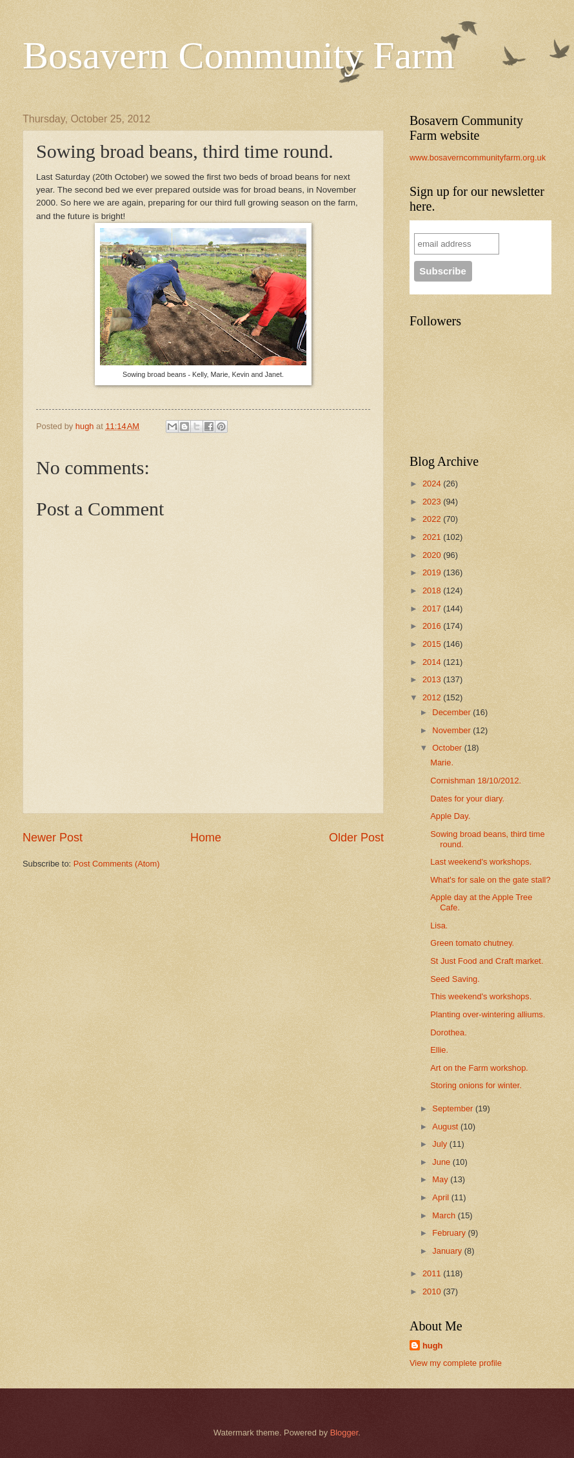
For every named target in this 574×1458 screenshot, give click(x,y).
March (444, 1215)
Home (205, 837)
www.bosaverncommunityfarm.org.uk (478, 157)
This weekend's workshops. (480, 996)
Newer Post (53, 837)
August (446, 1126)
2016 (432, 626)
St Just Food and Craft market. (486, 961)
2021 (432, 537)
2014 (432, 662)
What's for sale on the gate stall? (490, 880)
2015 (432, 644)
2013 (432, 679)
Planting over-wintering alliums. (487, 1014)
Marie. (441, 762)
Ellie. (439, 1050)
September (453, 1108)
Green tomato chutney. (472, 943)
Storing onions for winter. (476, 1085)
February (450, 1233)
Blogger (344, 1432)
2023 (432, 501)
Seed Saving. (455, 979)
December (452, 712)
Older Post (356, 837)
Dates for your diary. (467, 798)
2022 (432, 519)
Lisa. (439, 925)
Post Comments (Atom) (117, 863)
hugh (432, 1345)
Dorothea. (448, 1032)
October (448, 748)
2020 (432, 555)
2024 (432, 483)
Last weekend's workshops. (480, 862)
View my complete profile (456, 1363)
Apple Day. (450, 816)
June (442, 1162)
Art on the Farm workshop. (479, 1068)
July (440, 1144)
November (452, 730)
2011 (432, 1273)
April (441, 1197)
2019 (432, 572)
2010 (432, 1291)
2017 (432, 608)
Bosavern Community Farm (239, 55)
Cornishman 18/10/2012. (475, 780)
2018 (432, 590)
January (448, 1251)
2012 (432, 697)
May (441, 1179)
